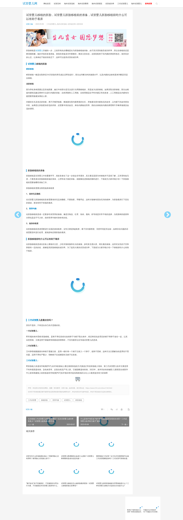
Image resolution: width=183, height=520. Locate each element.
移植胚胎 (44, 402)
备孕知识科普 (132, 117)
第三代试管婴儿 (133, 127)
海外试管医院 (97, 4)
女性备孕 (153, 117)
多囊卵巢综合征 (143, 117)
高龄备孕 (149, 153)
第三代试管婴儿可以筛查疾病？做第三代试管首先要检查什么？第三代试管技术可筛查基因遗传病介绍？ (150, 57)
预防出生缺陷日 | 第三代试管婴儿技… (141, 229)
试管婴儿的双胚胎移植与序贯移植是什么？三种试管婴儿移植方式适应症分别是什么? (104, 486)
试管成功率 (109, 4)
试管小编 (29, 24)
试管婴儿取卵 (132, 140)
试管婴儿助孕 (140, 137)
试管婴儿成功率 (143, 140)
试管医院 (146, 133)
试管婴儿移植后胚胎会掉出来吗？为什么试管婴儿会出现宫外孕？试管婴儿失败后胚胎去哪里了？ (134, 40)
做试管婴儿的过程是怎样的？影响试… (142, 188)
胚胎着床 (141, 130)
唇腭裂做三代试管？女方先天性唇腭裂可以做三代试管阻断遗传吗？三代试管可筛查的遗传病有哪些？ (104, 459)
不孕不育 (144, 104)
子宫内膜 (130, 121)
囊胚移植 (141, 111)
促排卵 (151, 104)
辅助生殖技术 (140, 153)
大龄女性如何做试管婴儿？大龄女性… (142, 221)
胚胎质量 (130, 133)
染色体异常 (139, 121)
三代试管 (130, 101)
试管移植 (130, 153)
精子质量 (148, 127)
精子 (141, 127)
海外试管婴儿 (136, 4)
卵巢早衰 (152, 108)
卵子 (129, 108)
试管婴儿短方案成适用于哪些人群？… (142, 246)
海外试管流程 (69, 4)
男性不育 (152, 124)
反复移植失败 (132, 111)
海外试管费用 (83, 4)
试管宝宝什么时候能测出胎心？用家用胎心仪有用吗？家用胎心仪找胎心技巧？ (41, 459)
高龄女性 (130, 156)
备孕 (148, 111)
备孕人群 (130, 114)
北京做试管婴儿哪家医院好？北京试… (142, 237)
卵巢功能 (144, 108)
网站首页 (47, 4)
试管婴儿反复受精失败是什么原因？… (142, 213)
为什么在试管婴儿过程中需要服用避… (142, 217)
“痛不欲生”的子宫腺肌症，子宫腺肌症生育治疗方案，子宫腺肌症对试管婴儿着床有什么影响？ (41, 486)
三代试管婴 (33, 319)
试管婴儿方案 (143, 143)
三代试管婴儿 (122, 4)
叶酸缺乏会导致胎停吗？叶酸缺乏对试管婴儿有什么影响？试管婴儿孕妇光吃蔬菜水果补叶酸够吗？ (150, 24)
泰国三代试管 (149, 121)
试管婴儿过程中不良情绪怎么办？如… (142, 200)
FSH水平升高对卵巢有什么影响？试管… (142, 241)
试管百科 (57, 4)
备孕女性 (138, 114)
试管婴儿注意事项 (133, 146)
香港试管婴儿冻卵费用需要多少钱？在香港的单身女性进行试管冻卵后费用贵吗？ (150, 40)
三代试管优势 (140, 101)
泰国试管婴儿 (132, 124)
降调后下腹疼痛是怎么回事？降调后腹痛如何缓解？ (134, 24)
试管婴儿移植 (132, 149)
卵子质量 (136, 108)
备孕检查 (146, 114)
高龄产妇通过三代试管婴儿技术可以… (142, 208)
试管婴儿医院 (151, 137)
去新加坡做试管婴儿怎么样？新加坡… (142, 196)
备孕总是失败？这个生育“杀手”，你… (141, 225)
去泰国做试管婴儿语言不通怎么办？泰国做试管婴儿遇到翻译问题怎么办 (134, 57)
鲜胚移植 (30, 68)
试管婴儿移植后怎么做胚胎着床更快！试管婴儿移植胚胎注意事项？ (72, 486)
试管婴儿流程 (145, 146)
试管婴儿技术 (132, 143)
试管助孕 (138, 133)
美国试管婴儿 (132, 130)
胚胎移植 (149, 130)
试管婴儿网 (30, 3)
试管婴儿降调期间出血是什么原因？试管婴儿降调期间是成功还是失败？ (72, 459)
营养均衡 (33, 207)
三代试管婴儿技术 (133, 104)
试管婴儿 (39, 49)
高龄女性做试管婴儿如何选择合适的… (142, 250)
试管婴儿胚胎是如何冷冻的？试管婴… (142, 204)
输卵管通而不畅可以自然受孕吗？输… (142, 233)
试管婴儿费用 (143, 149)
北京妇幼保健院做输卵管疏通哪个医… (142, 192)
